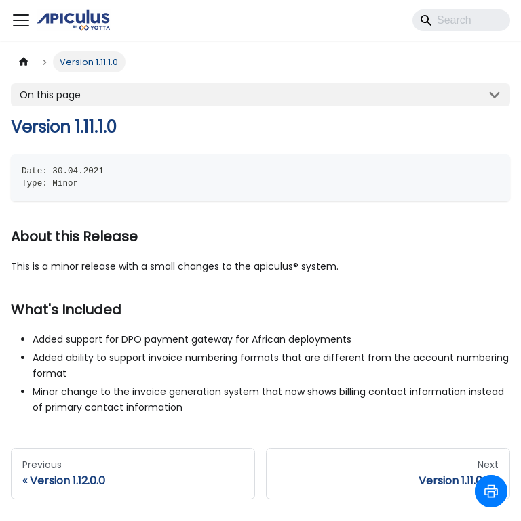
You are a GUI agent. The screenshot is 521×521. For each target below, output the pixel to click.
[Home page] (24, 61)
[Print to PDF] (491, 491)
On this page (50, 95)
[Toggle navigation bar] (21, 20)
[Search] (461, 20)
